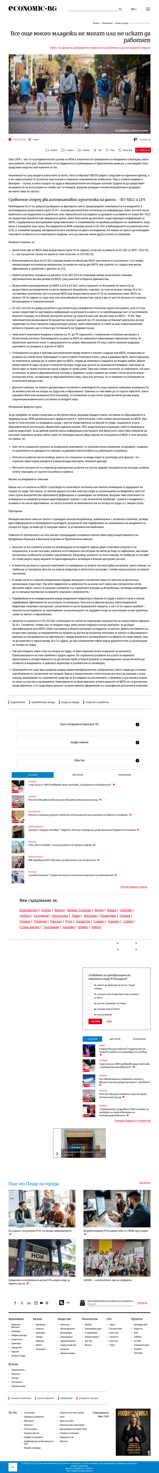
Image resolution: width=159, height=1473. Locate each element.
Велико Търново (79, 910)
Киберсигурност (92, 1337)
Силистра (83, 921)
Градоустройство (68, 1345)
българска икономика (21, 1398)
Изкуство (113, 1341)
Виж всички (144, 1183)
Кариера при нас (31, 1433)
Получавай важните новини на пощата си (110, 1301)
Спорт (112, 1345)
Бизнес (38, 1319)
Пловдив (40, 921)
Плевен (25, 921)
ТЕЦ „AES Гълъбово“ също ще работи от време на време (62, 844)
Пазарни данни (18, 1386)
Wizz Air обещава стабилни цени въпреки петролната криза (65, 799)
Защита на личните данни (72, 1412)
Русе (68, 921)
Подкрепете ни (67, 1437)
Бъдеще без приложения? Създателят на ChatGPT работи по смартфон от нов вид (123, 1052)
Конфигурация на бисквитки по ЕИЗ (38, 1442)
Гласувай (95, 1021)
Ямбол (96, 927)
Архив (109, 1021)
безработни (18, 702)
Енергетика (16, 1339)
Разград (56, 921)
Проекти (136, 1319)
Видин (99, 910)
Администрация (67, 1353)
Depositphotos (86, 1471)
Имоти (39, 1345)
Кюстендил (60, 915)
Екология (64, 1349)
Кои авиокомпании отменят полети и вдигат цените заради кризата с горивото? (124, 1082)
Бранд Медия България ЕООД (73, 1429)
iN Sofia (137, 1341)
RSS (64, 1303)
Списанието (16, 1382)
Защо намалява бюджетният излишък (78, 1153)
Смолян (113, 921)
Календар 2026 (140, 1324)
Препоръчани (124, 775)
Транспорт (16, 1343)
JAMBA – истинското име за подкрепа (107, 1280)
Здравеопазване (68, 1341)
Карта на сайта (67, 1421)
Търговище (51, 927)
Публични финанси (35, 827)
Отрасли (40, 1328)
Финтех (88, 1345)
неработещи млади (43, 702)
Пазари (39, 1337)
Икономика (107, 23)
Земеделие (16, 1347)
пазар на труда (70, 702)
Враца (111, 910)
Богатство (113, 1333)
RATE (136, 1333)
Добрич (25, 915)
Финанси (40, 1341)
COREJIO (137, 1337)
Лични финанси (34, 811)
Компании (32, 796)
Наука (112, 1324)
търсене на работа (97, 702)
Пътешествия (115, 1328)
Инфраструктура (19, 1335)
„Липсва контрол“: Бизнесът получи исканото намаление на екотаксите (73, 875)
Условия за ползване (69, 1433)
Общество (64, 1319)
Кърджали (41, 915)
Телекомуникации (93, 1328)
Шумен (83, 927)
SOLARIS (137, 1349)
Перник (125, 915)
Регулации (32, 781)
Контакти (28, 1425)
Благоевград (29, 910)
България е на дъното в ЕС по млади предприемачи (40, 1232)
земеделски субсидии (88, 1398)
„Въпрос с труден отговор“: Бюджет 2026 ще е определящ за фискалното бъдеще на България (84, 829)
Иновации (40, 1333)
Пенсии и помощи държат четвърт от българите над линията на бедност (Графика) (80, 814)
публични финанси (45, 1398)
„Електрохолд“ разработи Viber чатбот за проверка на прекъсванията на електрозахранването (124, 1112)
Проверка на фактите (34, 1417)
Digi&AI (102, 1045)
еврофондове (67, 1398)
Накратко (15, 1374)
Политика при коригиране (72, 1425)
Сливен (98, 921)
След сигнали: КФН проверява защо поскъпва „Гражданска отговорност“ (72, 784)
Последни (32, 775)
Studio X (89, 1468)
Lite (109, 1319)
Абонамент (29, 1421)
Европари (15, 1331)
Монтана (90, 915)
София (128, 921)
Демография (66, 1333)
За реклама (29, 1412)
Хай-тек (88, 1341)
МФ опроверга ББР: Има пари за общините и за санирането (64, 860)
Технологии (90, 1319)
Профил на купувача (33, 1437)
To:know (14, 1378)
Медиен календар (32, 1448)
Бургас (46, 910)
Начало (96, 23)
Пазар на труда (121, 23)
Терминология (18, 1370)
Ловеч (76, 915)
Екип (62, 1417)
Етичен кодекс (31, 1429)
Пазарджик (108, 915)
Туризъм (15, 1351)
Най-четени (77, 775)
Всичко (13, 1364)
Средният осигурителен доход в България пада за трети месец (39, 1282)
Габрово (126, 910)
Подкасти (138, 1328)
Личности (113, 1337)
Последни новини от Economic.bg (132, 1121)
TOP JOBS (138, 1353)
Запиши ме (142, 1303)
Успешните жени (141, 1345)
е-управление (91, 1333)
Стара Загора (29, 927)
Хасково (68, 927)
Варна (59, 910)
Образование (66, 1337)
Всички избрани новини (134, 887)
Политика (64, 1324)
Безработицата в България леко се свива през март (115, 1232)
